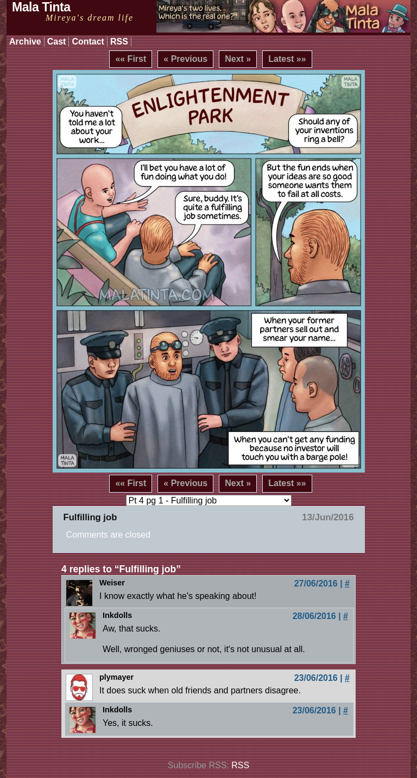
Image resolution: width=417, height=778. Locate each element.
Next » (238, 58)
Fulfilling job (90, 517)
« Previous (185, 58)
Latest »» (287, 58)
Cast (56, 41)
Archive (25, 41)
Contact (88, 41)
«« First (130, 58)
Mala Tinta (41, 7)
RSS (119, 41)
